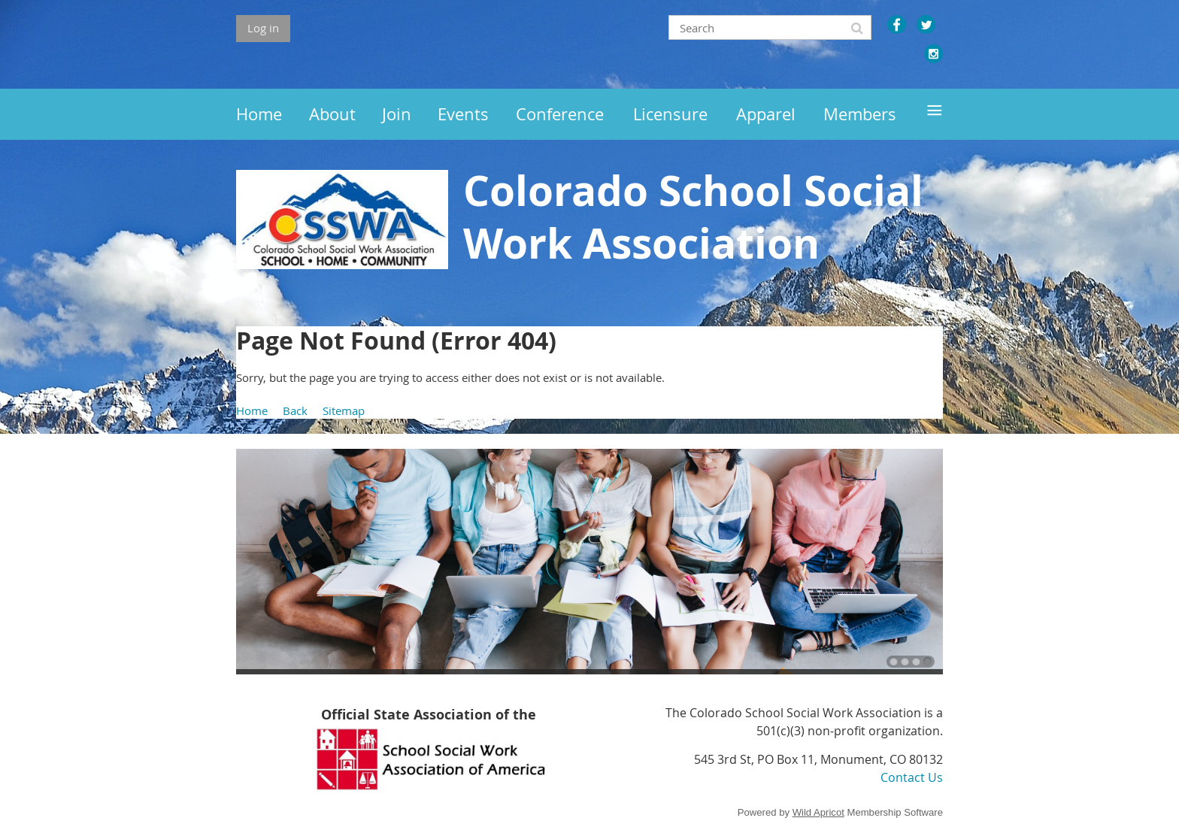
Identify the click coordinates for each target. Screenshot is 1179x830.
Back (295, 410)
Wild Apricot (818, 812)
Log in (263, 27)
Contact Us (911, 777)
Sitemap (344, 410)
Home (252, 410)
